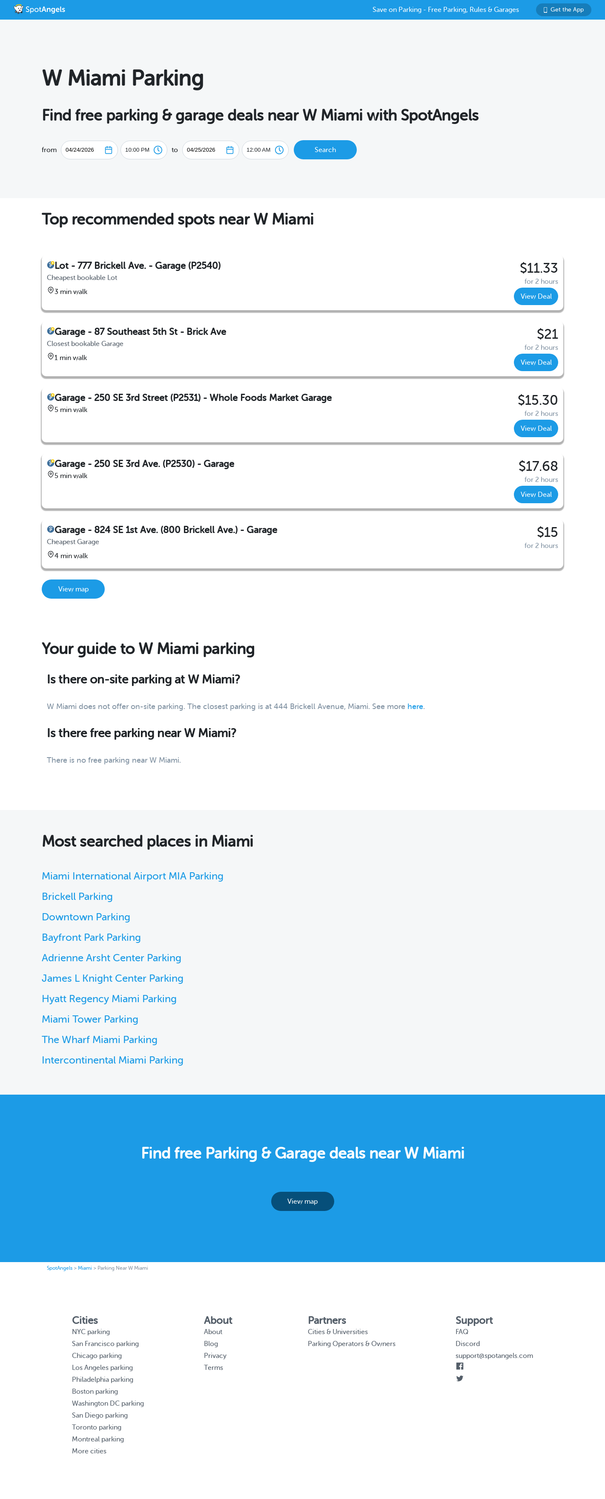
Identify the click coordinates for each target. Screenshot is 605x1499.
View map (73, 589)
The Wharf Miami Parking (100, 1040)
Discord (468, 1344)
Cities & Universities (338, 1332)
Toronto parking (96, 1427)
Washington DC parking (108, 1403)
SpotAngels (59, 1268)
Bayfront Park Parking (91, 937)
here (415, 706)
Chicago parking (97, 1356)
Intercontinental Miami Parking (113, 1060)
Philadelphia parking (102, 1380)
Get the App (564, 9)
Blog (211, 1344)
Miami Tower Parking (90, 1019)
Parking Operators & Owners (352, 1344)
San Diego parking (100, 1415)
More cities (89, 1451)
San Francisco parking (105, 1344)
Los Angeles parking (102, 1368)
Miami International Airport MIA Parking (133, 876)
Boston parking (95, 1391)
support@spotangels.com (494, 1356)
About (213, 1332)
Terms (213, 1368)
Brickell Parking (77, 896)
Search (325, 150)
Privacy (215, 1356)
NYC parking (91, 1332)
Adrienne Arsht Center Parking (111, 958)
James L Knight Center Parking (113, 978)
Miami (85, 1268)
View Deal (536, 296)
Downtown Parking (86, 917)
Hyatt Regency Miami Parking (109, 999)
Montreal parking (98, 1439)
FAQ (462, 1332)
